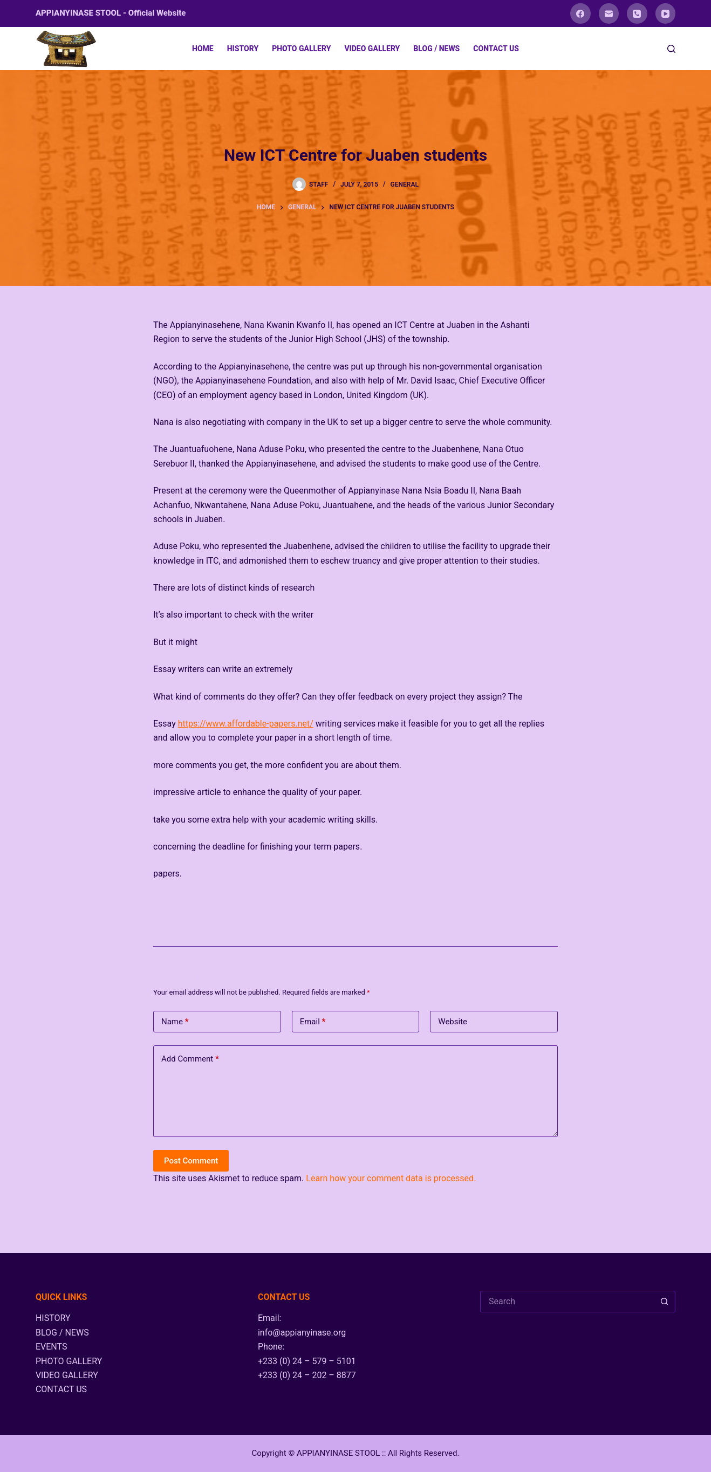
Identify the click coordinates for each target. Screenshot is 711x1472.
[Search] (671, 49)
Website (452, 1021)
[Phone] (637, 13)
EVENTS (51, 1346)
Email (313, 1022)
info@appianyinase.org (302, 1332)
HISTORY (242, 48)
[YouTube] (665, 13)
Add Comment (190, 1059)
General (405, 184)
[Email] (609, 13)
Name (175, 1022)
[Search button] (664, 1301)
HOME (203, 48)
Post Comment (191, 1161)
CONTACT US (496, 48)
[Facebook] (580, 13)
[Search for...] (567, 1301)
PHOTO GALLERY (301, 48)
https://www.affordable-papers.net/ (245, 723)
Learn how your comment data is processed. (391, 1178)
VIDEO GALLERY (372, 48)
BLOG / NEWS (436, 48)
